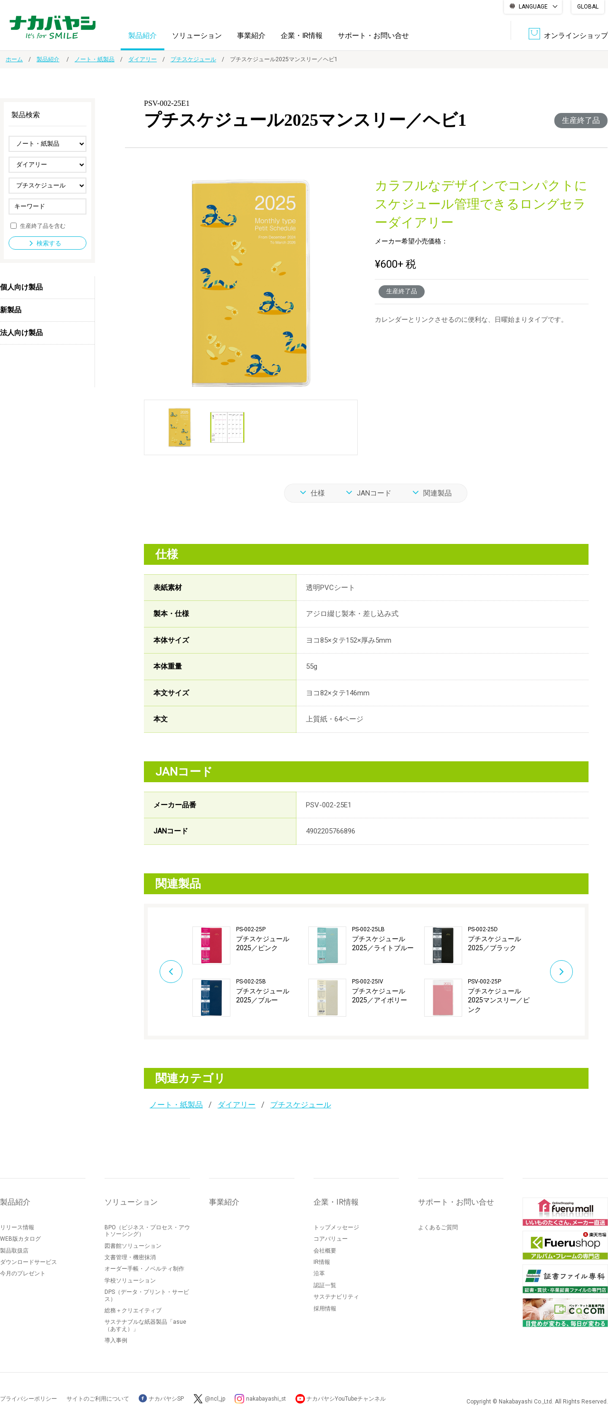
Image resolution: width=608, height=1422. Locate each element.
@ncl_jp (215, 1398)
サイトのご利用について (97, 1398)
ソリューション (197, 35)
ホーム (14, 59)
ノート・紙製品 (94, 59)
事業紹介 (251, 35)
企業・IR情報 (302, 35)
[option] (250, 971)
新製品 (10, 310)
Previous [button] (169, 971)
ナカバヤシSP (161, 1398)
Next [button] (563, 971)
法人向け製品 (21, 333)
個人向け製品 (21, 287)
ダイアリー (142, 59)
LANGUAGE (533, 6)
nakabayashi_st (266, 1398)
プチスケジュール (193, 59)
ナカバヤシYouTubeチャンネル (347, 1398)
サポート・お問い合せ (373, 35)
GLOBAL (587, 6)
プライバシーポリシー (28, 1398)
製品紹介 (142, 35)
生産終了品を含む (43, 225)
